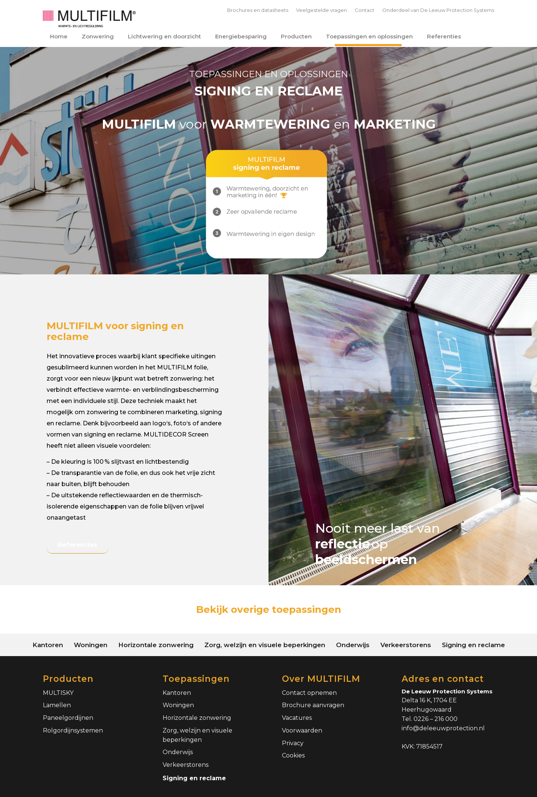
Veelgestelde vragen (321, 10)
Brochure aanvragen (313, 705)
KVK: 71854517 (422, 746)
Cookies (293, 755)
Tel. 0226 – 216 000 (430, 718)
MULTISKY (58, 692)
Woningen (178, 705)
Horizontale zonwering (197, 717)
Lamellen (57, 705)
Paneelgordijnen (68, 717)
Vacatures (297, 717)
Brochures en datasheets (257, 10)
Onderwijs (178, 752)
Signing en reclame (194, 778)
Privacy (293, 743)
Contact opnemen (309, 692)
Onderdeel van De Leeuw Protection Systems (438, 10)
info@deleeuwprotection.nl (443, 728)
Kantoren (177, 692)
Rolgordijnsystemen (73, 730)
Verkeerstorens (185, 764)
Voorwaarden (302, 730)
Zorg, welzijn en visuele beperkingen (197, 735)
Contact (364, 10)
